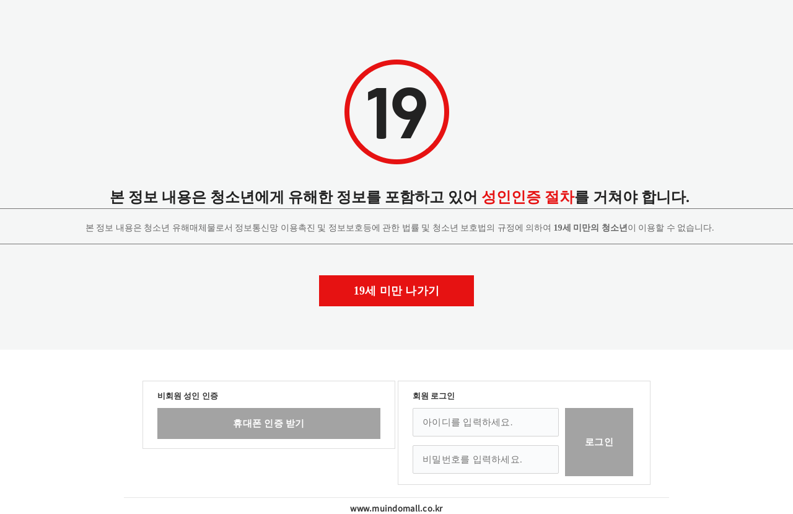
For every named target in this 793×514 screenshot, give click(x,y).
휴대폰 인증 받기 (268, 423)
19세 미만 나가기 (397, 291)
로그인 (599, 442)
